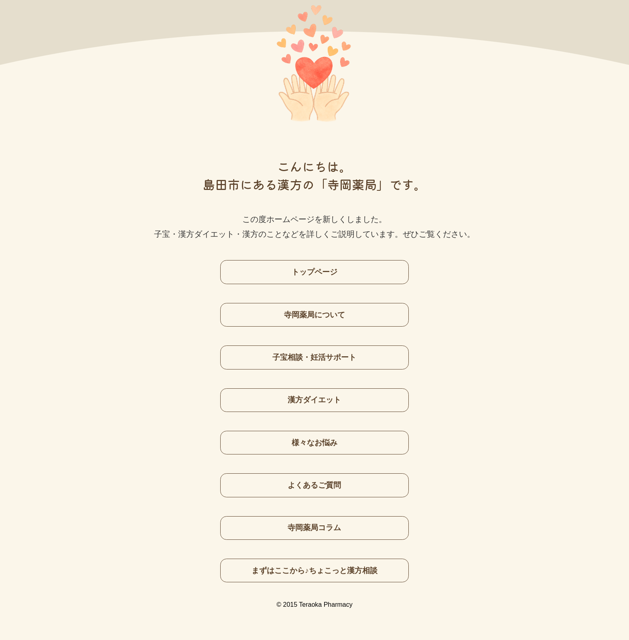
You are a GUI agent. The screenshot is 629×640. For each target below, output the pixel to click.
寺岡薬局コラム (314, 527)
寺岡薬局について (314, 315)
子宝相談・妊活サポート (314, 357)
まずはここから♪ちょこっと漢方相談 (314, 570)
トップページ (314, 272)
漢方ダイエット (314, 400)
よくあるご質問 (314, 485)
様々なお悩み (314, 442)
